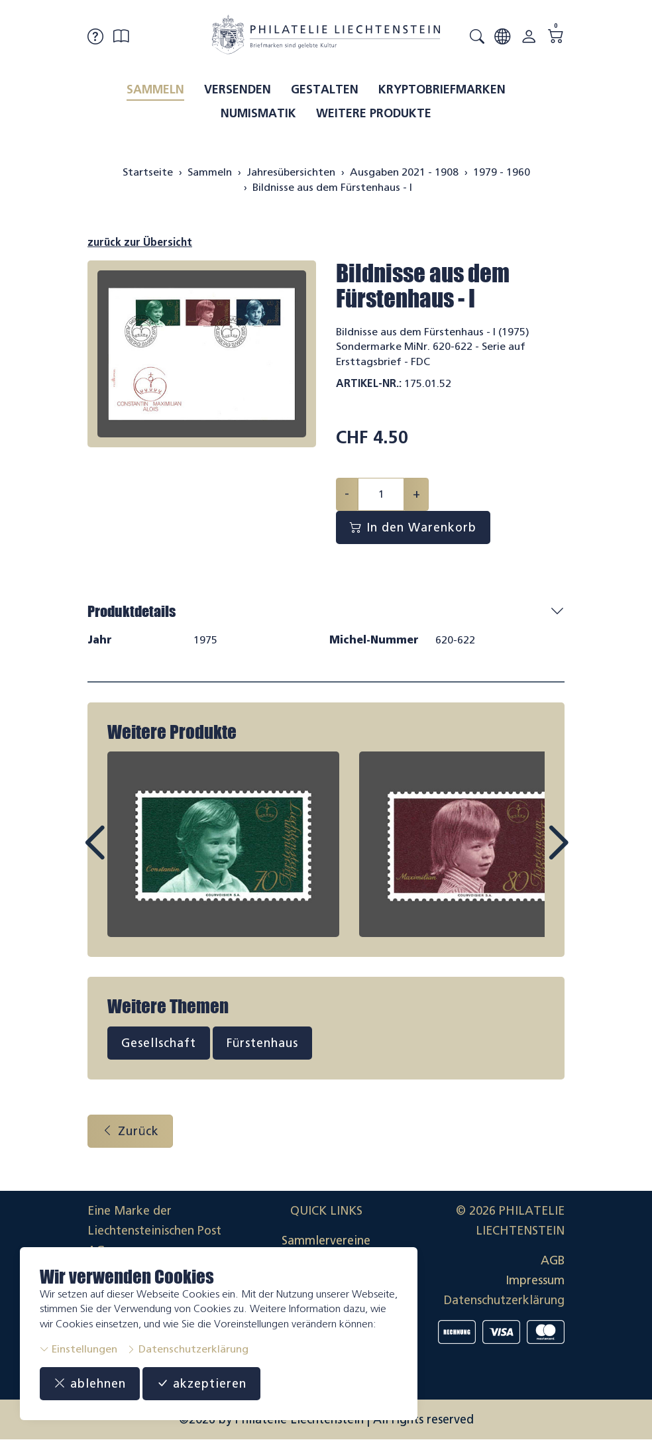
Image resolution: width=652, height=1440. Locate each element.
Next (527, 854)
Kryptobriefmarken (442, 89)
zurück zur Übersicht (139, 242)
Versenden (237, 89)
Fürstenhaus (262, 1043)
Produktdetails (131, 611)
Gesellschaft (158, 1043)
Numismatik (258, 113)
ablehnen (90, 1383)
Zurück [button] (130, 1131)
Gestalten (324, 89)
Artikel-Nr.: (369, 383)
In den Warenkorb (413, 527)
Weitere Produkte (373, 113)
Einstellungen (78, 1349)
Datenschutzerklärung (187, 1349)
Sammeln (155, 89)
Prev (124, 854)
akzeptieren (201, 1383)
